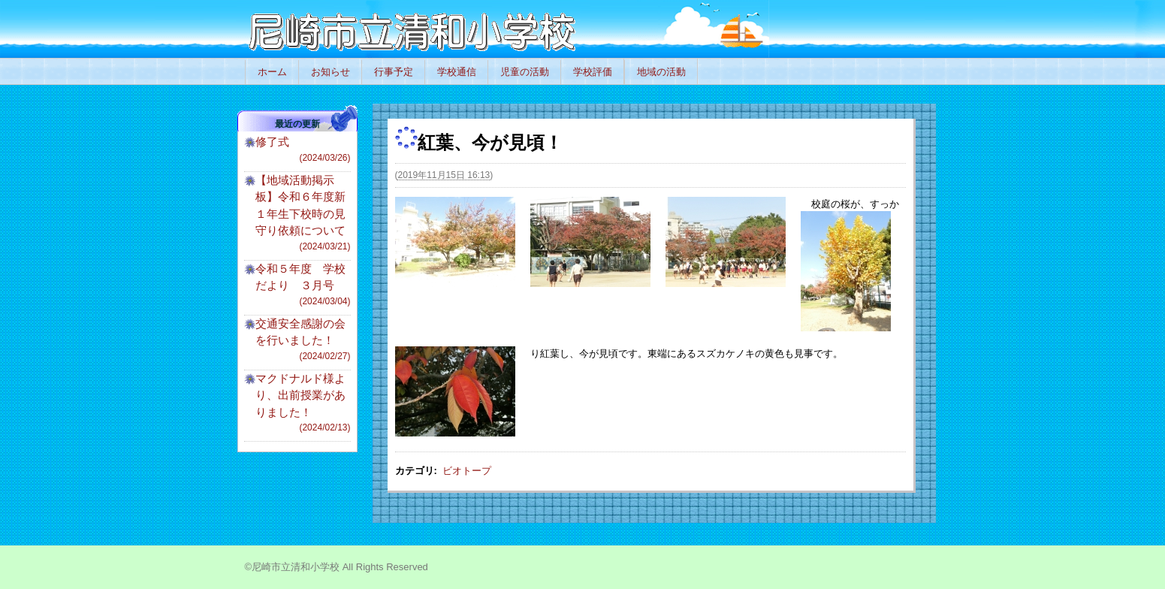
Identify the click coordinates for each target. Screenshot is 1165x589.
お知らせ (330, 71)
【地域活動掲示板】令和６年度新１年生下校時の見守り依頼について (303, 213)
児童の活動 (524, 71)
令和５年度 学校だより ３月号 (303, 285)
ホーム (272, 71)
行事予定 (393, 71)
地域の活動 (661, 71)
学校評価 (592, 71)
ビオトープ (466, 470)
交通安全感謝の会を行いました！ (303, 340)
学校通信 (456, 71)
